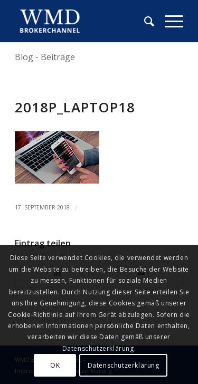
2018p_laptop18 (75, 107)
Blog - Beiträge (45, 57)
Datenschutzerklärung (123, 365)
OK (55, 365)
